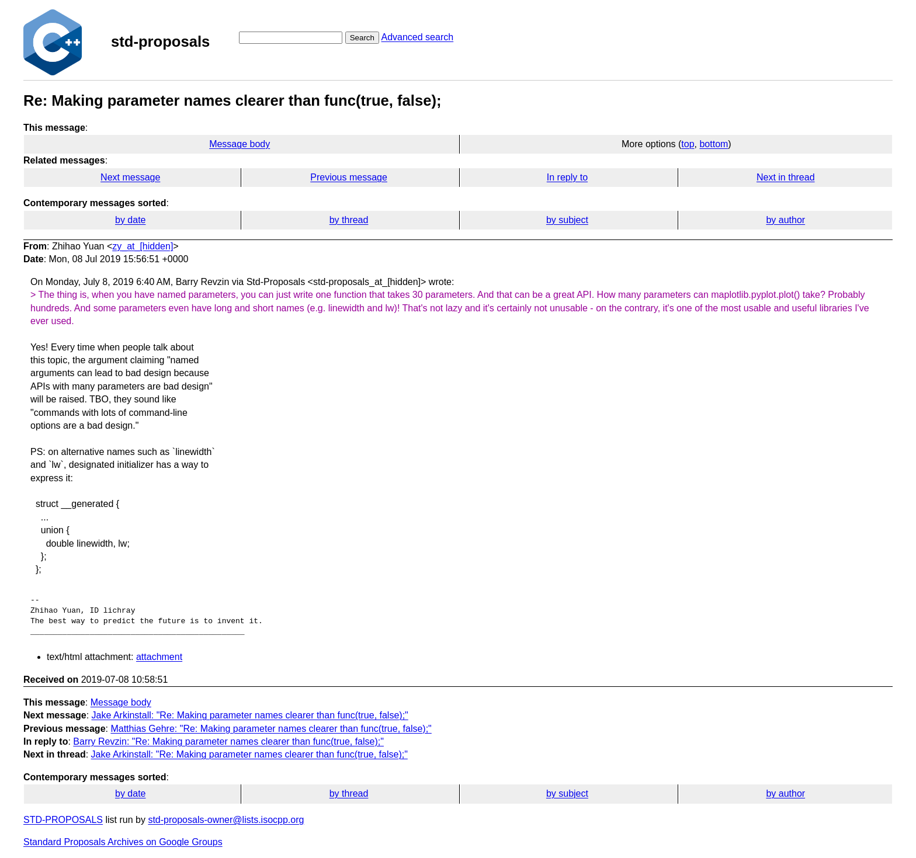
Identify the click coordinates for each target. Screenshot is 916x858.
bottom (713, 144)
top (687, 144)
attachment (159, 657)
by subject (567, 220)
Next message (130, 177)
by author (785, 220)
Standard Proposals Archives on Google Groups (123, 842)
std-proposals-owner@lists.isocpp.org (226, 820)
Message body (239, 144)
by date (130, 220)
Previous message (348, 177)
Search (362, 37)
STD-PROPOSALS (63, 820)
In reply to (567, 177)
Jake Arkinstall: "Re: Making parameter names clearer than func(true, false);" (250, 715)
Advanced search (417, 37)
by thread (349, 220)
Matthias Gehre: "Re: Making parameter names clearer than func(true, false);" (270, 729)
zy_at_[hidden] (142, 246)
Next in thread (786, 177)
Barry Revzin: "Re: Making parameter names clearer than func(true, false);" (228, 741)
